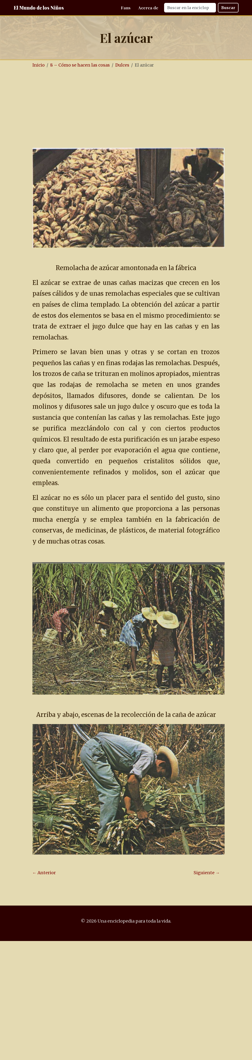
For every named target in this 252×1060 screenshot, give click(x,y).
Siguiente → (207, 872)
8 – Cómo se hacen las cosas (80, 65)
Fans (125, 7)
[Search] (190, 7)
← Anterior (44, 872)
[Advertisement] (134, 108)
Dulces (122, 65)
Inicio (38, 65)
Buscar (228, 7)
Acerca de (148, 7)
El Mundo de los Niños (39, 7)
